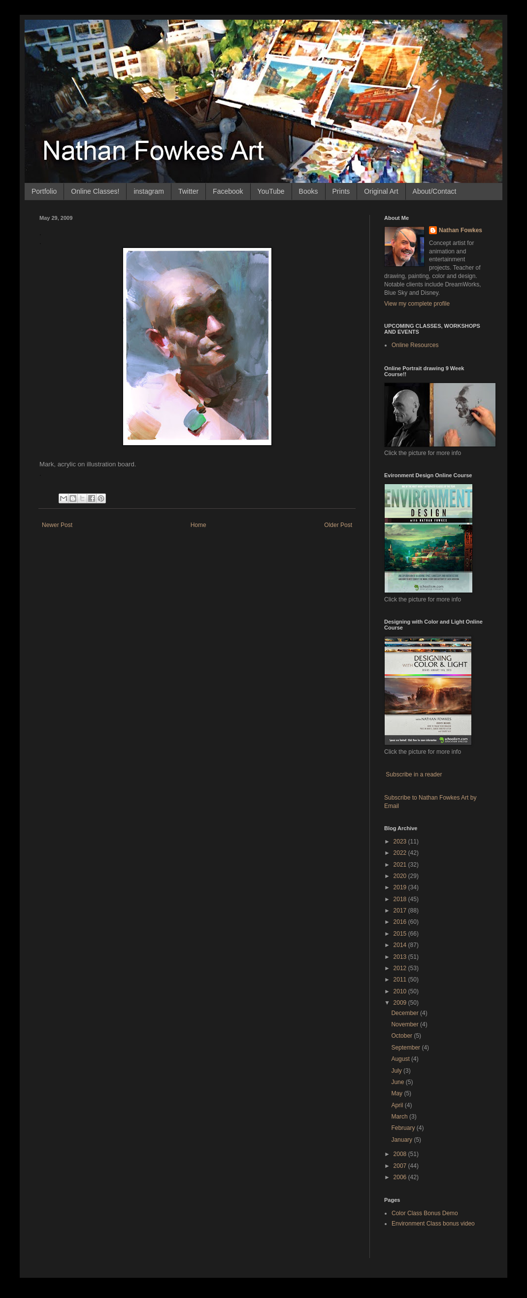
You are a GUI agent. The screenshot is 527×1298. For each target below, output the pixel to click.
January (402, 1139)
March (400, 1116)
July (397, 1070)
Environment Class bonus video (433, 1223)
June (398, 1082)
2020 (401, 876)
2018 (401, 899)
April (397, 1105)
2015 (401, 933)
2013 (401, 956)
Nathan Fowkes (460, 230)
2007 (401, 1165)
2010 (401, 991)
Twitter (188, 191)
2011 (401, 979)
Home (198, 525)
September (406, 1047)
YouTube (271, 191)
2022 (401, 852)
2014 (401, 945)
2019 (401, 887)
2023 (401, 841)
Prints (341, 191)
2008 (401, 1154)
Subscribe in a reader (414, 774)
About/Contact (435, 191)
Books (308, 191)
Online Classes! (95, 191)
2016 (401, 921)
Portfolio (44, 191)
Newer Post (57, 525)
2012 (401, 968)
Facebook (228, 191)
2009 (401, 1002)
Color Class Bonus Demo (425, 1213)
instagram (148, 191)
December (405, 1013)
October (402, 1035)
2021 (401, 864)
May (397, 1093)
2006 (401, 1177)
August (401, 1058)
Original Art (381, 191)
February (403, 1127)
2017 (401, 910)
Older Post (338, 525)
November (405, 1024)
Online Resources (415, 345)
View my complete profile (417, 303)
